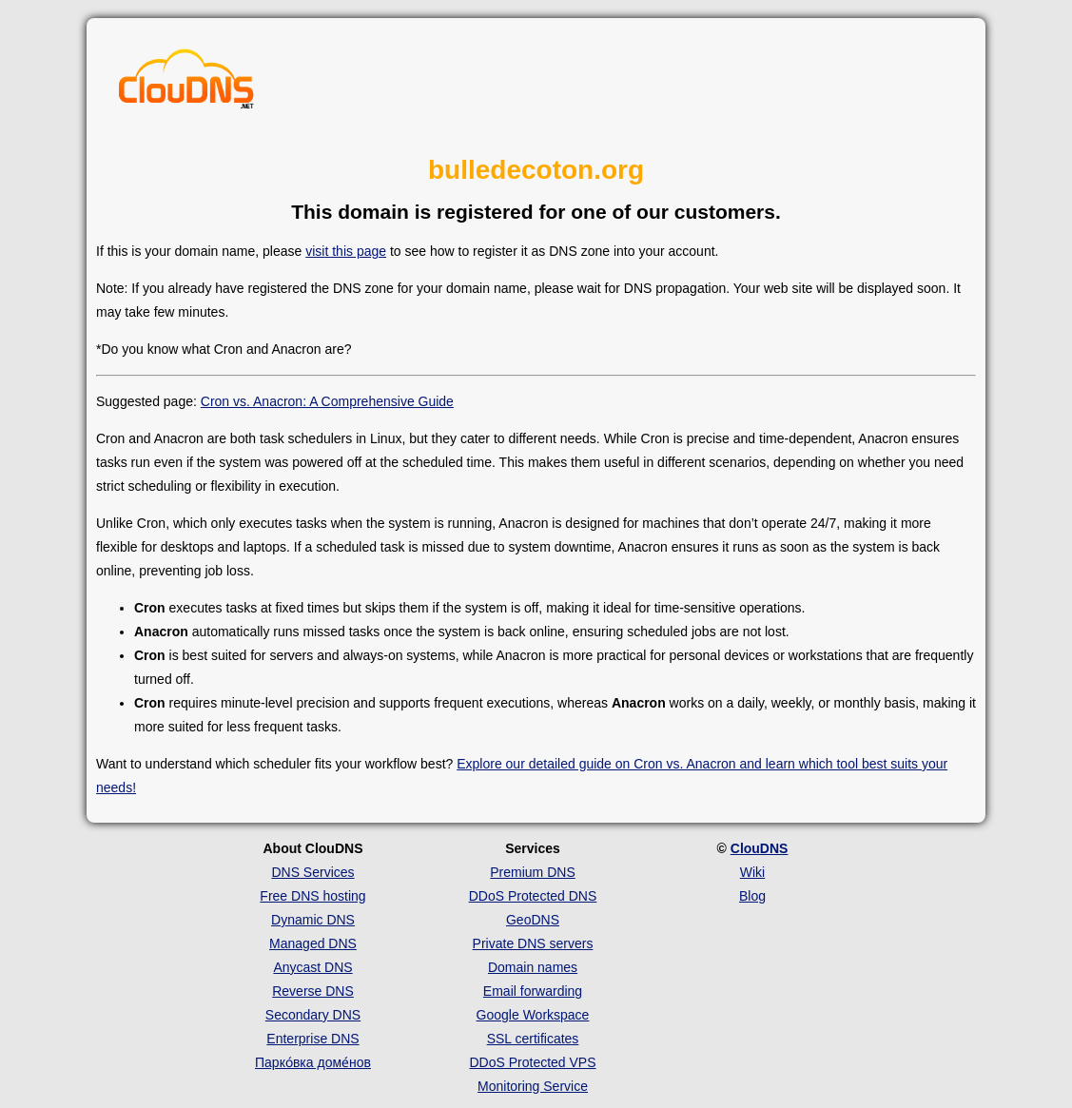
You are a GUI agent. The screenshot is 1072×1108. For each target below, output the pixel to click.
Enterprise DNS (312, 1038)
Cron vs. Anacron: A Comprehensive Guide (327, 401)
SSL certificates (533, 1038)
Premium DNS (532, 872)
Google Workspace (533, 1014)
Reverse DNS (313, 991)
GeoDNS (532, 919)
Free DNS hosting (312, 896)
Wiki (752, 872)
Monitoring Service (533, 1086)
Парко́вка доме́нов (313, 1062)
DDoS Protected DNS (533, 896)
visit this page (345, 251)
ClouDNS (760, 848)
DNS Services (312, 872)
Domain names (532, 967)
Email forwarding (532, 991)
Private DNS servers (533, 943)
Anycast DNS (312, 967)
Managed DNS (313, 943)
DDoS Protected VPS (532, 1062)
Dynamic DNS (313, 919)
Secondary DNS (313, 1014)
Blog (752, 896)
